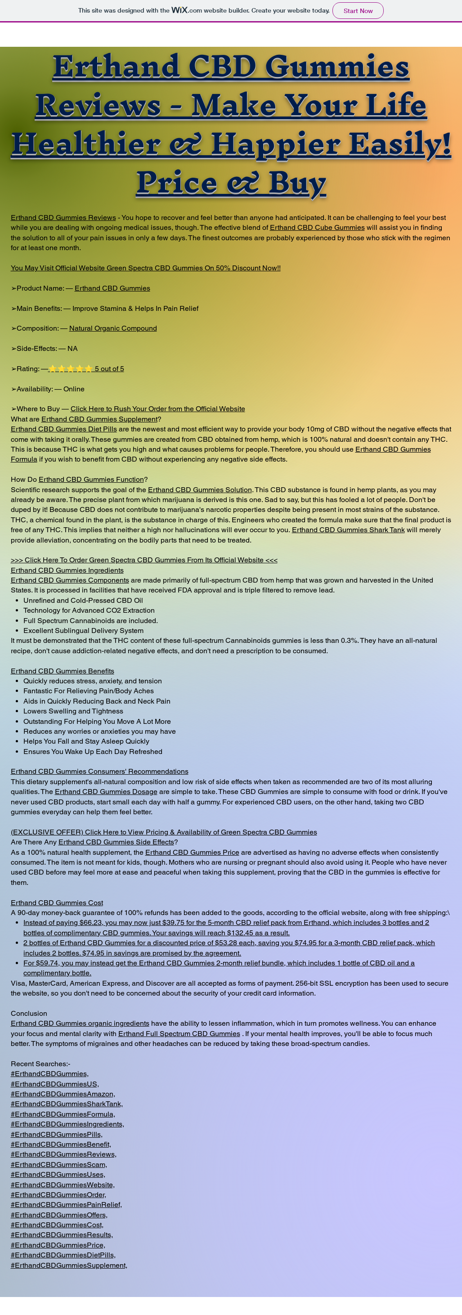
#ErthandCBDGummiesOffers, (59, 1215)
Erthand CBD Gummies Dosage (106, 791)
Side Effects (154, 842)
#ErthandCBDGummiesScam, (59, 1164)
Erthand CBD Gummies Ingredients (67, 570)
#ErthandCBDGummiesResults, (62, 1234)
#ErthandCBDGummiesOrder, (58, 1194)
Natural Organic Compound (113, 328)
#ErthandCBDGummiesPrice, (58, 1245)
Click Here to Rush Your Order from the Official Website (158, 408)
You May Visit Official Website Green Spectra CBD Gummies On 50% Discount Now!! (146, 268)
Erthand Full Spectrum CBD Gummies (179, 1033)
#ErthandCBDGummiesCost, (57, 1225)
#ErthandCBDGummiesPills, (57, 1134)
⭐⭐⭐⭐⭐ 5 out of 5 (86, 368)
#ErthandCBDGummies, (50, 1073)
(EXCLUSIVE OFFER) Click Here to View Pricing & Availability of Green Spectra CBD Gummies (164, 832)
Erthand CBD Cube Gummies (317, 227)
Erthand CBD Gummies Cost (57, 902)
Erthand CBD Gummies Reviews (63, 217)
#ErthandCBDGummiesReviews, (64, 1154)
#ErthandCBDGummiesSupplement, (69, 1265)
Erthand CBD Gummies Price (192, 852)
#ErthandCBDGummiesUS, (55, 1084)
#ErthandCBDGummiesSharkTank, (67, 1104)
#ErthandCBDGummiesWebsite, (63, 1184)
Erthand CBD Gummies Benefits (62, 671)
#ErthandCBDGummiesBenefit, (61, 1144)
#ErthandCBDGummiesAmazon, (63, 1094)
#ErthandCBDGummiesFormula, (63, 1114)
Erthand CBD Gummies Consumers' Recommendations (99, 771)
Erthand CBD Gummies (112, 288)
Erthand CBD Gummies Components (70, 580)
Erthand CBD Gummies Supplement (99, 419)
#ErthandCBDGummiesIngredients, (67, 1124)
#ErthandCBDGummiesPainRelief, (66, 1204)
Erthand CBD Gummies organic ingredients (80, 1023)
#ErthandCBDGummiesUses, (58, 1174)
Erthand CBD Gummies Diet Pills (64, 429)
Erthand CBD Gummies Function (91, 479)
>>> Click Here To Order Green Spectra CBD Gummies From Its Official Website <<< (144, 560)
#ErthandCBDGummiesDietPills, (63, 1255)
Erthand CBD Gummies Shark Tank (348, 529)
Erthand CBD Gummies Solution (200, 489)
